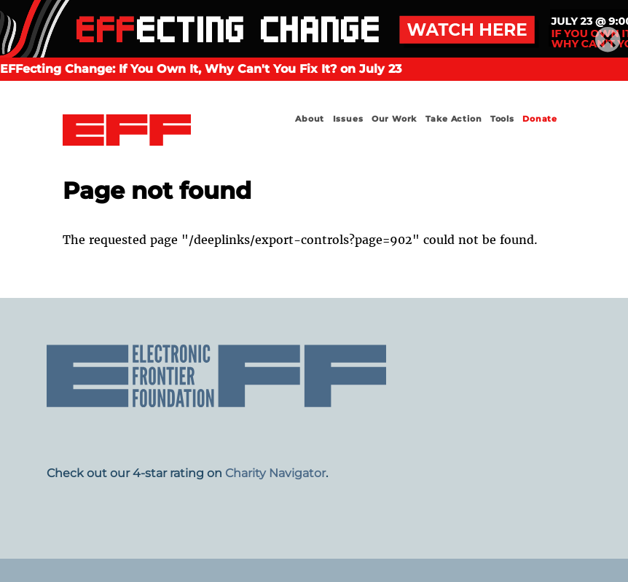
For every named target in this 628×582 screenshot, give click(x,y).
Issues (348, 119)
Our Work (394, 119)
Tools (502, 119)
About (309, 119)
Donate (539, 119)
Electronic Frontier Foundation (127, 131)
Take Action (453, 119)
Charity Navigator (275, 473)
